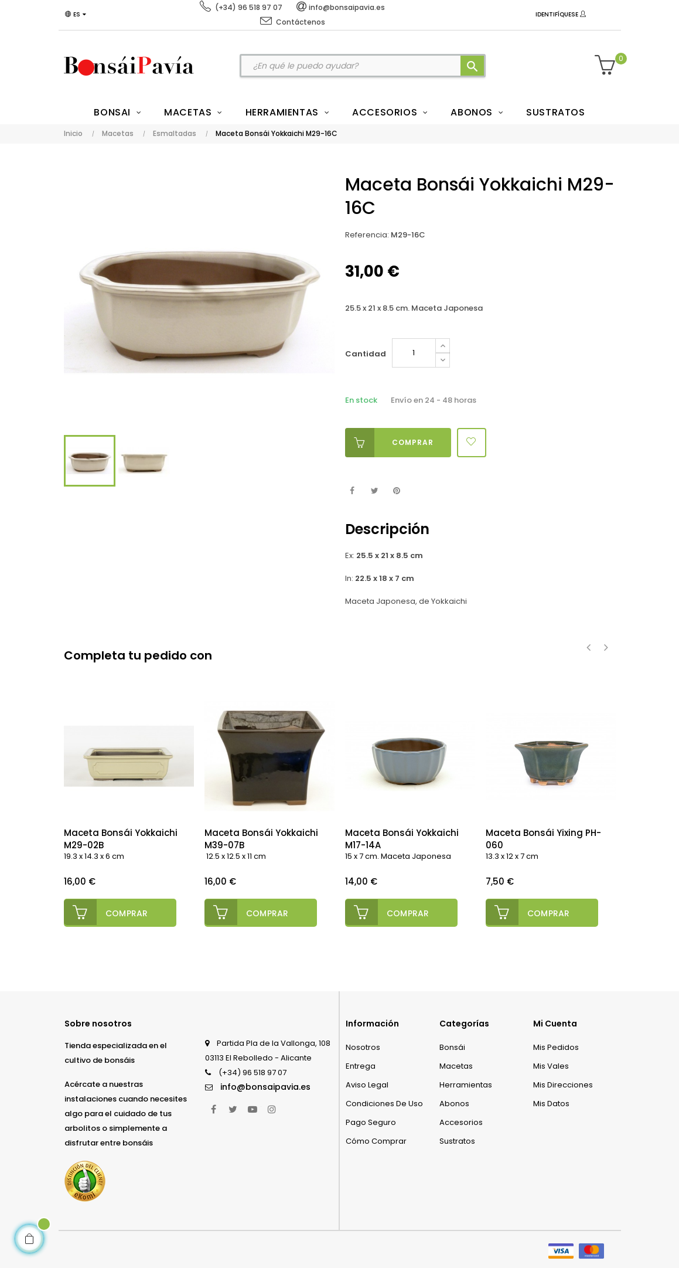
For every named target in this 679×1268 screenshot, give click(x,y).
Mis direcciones (563, 1083)
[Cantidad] (414, 353)
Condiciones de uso (384, 1101)
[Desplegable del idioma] (78, 14)
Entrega (361, 1064)
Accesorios (461, 1120)
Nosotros (363, 1045)
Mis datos (551, 1101)
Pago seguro (371, 1120)
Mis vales (551, 1064)
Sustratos (457, 1139)
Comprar (389, 442)
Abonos (454, 1101)
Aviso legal (367, 1083)
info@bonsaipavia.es (265, 1085)
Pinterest (397, 491)
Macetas (456, 1064)
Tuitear (374, 491)
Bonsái (452, 1045)
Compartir (352, 491)
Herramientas (465, 1083)
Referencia (366, 234)
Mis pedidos (556, 1045)
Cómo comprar (376, 1139)
